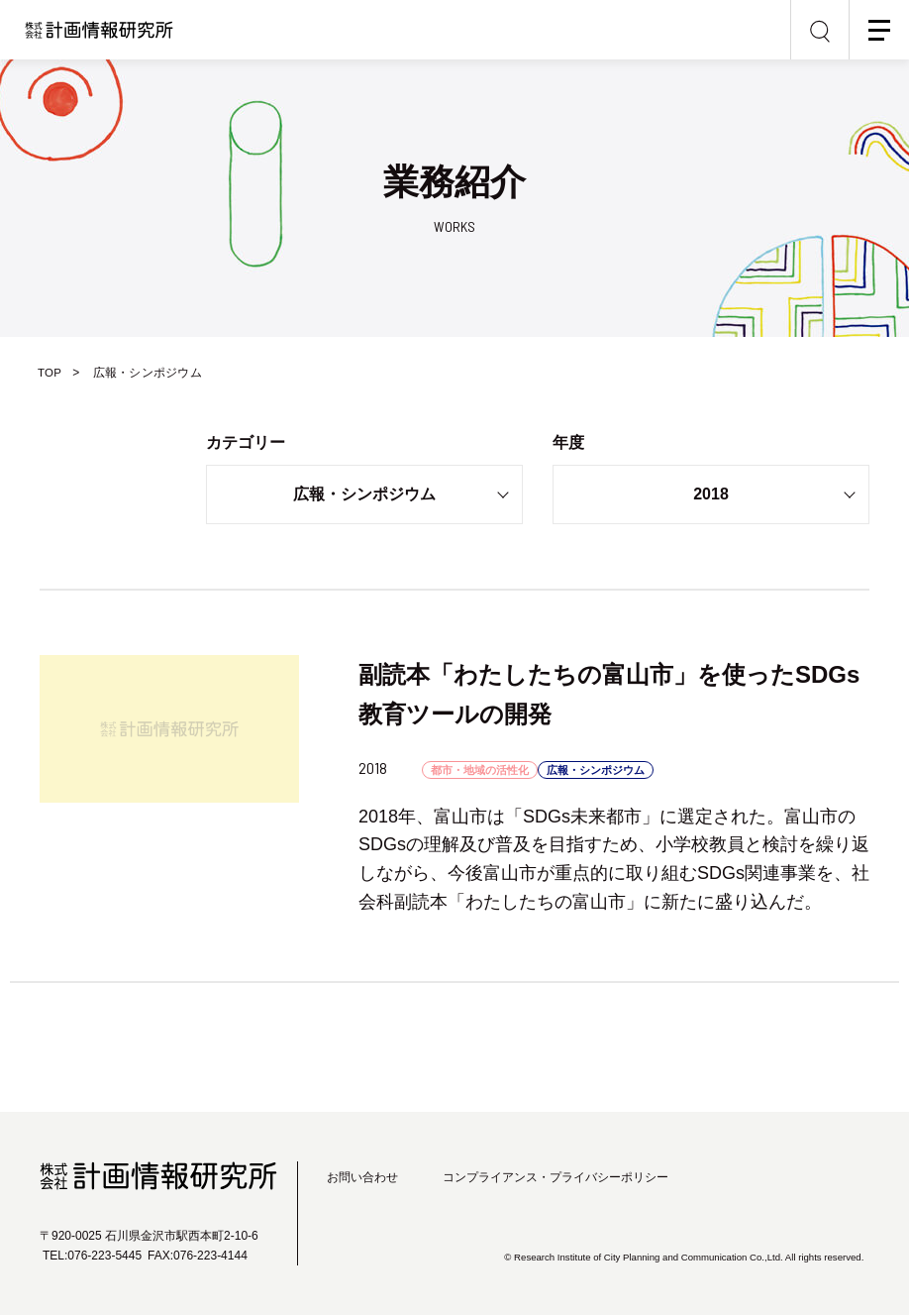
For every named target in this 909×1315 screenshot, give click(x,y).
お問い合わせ (362, 1177)
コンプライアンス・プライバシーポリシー (555, 1177)
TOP (52, 373)
